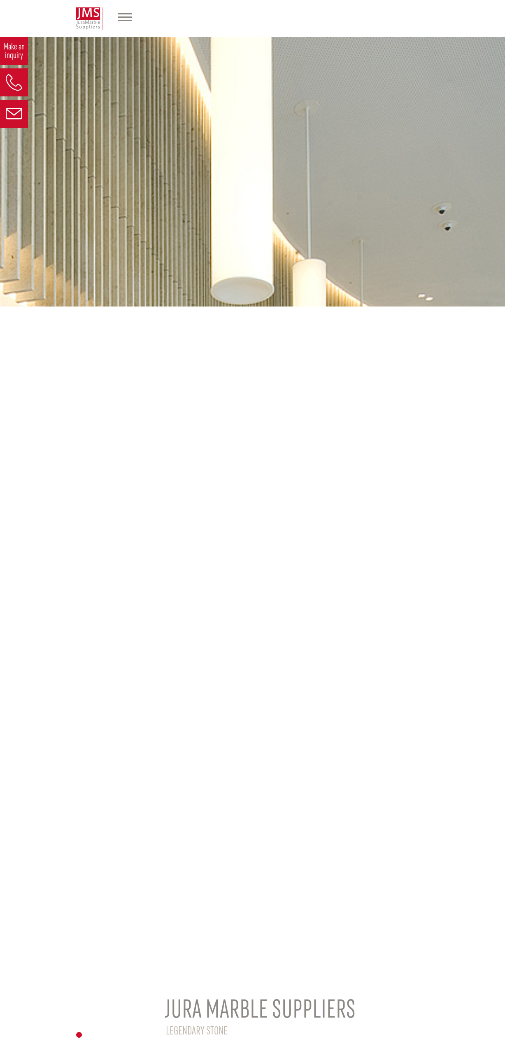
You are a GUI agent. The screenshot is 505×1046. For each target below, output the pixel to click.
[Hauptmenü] (125, 18)
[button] (79, 1035)
